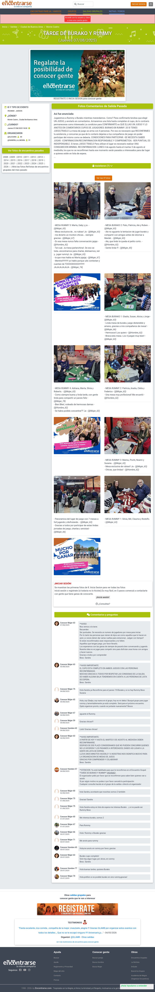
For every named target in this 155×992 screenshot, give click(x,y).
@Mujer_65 (126, 248)
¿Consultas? (103, 604)
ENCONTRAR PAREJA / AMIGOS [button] (45, 11)
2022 (20, 163)
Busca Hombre (98, 962)
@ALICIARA (12, 137)
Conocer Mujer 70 (67, 876)
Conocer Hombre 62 (68, 728)
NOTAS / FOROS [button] (117, 11)
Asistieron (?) (102, 165)
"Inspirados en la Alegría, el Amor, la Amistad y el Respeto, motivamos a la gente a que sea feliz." (93, 988)
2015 (13, 160)
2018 (33, 160)
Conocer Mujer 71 (67, 840)
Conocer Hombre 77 (68, 868)
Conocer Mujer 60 (67, 791)
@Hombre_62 (60, 244)
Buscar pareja (97, 958)
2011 (26, 157)
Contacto (57, 976)
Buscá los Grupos (138, 971)
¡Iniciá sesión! (102, 597)
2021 (13, 163)
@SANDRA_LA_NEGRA (16, 140)
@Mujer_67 (68, 238)
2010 (19, 157)
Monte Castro (52, 27)
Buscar (56, 958)
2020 (6, 163)
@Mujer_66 (110, 329)
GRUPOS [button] (72, 11)
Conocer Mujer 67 (67, 713)
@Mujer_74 (77, 267)
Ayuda (56, 962)
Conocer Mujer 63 (67, 623)
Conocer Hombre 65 (68, 847)
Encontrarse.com (43, 988)
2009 (12, 157)
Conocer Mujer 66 (67, 832)
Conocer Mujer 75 (67, 689)
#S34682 (111, 773)
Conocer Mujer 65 (67, 699)
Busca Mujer (97, 967)
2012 (33, 157)
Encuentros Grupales (139, 958)
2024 (33, 163)
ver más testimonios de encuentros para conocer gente (78, 942)
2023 (26, 163)
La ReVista (135, 962)
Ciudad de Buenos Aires (31, 27)
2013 (40, 157)
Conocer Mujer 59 (67, 720)
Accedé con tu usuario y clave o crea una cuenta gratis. (77, 18)
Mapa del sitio (59, 971)
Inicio (4, 27)
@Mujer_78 (59, 401)
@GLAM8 (75, 937)
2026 (6, 166)
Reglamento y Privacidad (63, 967)
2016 (20, 160)
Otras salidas (88, 937)
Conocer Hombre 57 (68, 769)
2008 (5, 157)
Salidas (13, 27)
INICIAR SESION (138, 4)
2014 (6, 160)
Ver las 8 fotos (103, 178)
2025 (40, 163)
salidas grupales (78, 895)
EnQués (134, 967)
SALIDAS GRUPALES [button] (92, 11)
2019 (40, 160)
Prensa (56, 980)
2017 (26, 160)
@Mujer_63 (59, 228)
